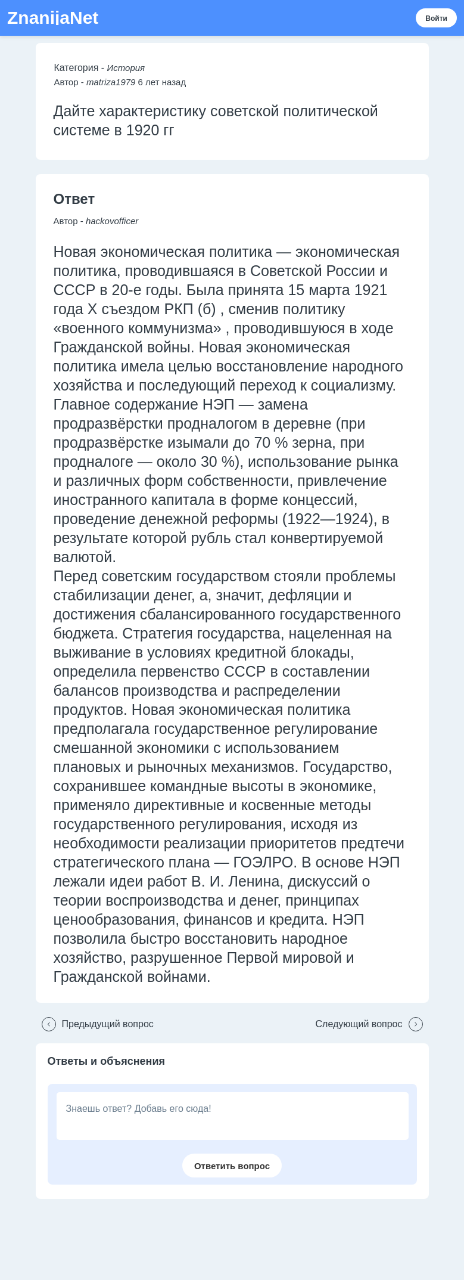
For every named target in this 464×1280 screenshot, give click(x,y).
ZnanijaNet (52, 18)
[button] (95, 1024)
